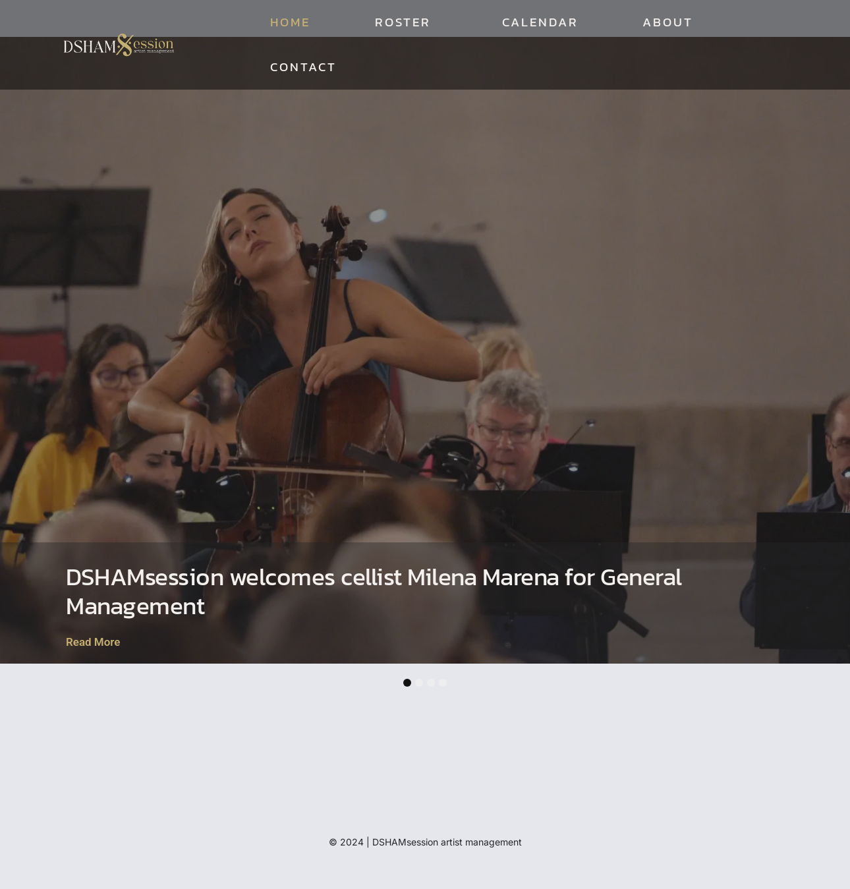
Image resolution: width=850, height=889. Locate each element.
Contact (303, 66)
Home (290, 22)
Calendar (540, 22)
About (667, 22)
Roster (406, 22)
